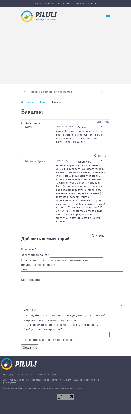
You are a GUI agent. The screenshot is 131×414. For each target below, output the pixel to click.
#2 (102, 160)
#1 (102, 126)
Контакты (67, 3)
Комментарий (31, 280)
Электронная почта (35, 255)
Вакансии (79, 3)
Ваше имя (28, 249)
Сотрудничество (52, 3)
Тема (24, 269)
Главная (37, 3)
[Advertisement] (65, 51)
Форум (43, 101)
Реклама (91, 3)
